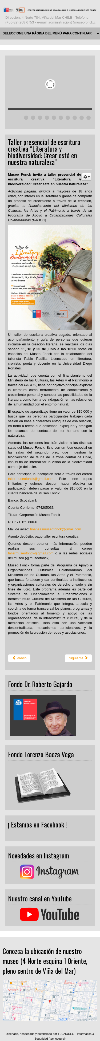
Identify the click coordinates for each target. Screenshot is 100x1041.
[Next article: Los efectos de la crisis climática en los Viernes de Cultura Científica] (78, 658)
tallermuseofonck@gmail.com (31, 479)
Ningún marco (50, 714)
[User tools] (86, 177)
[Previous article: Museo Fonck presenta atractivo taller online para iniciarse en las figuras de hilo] (19, 658)
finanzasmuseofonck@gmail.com (55, 529)
